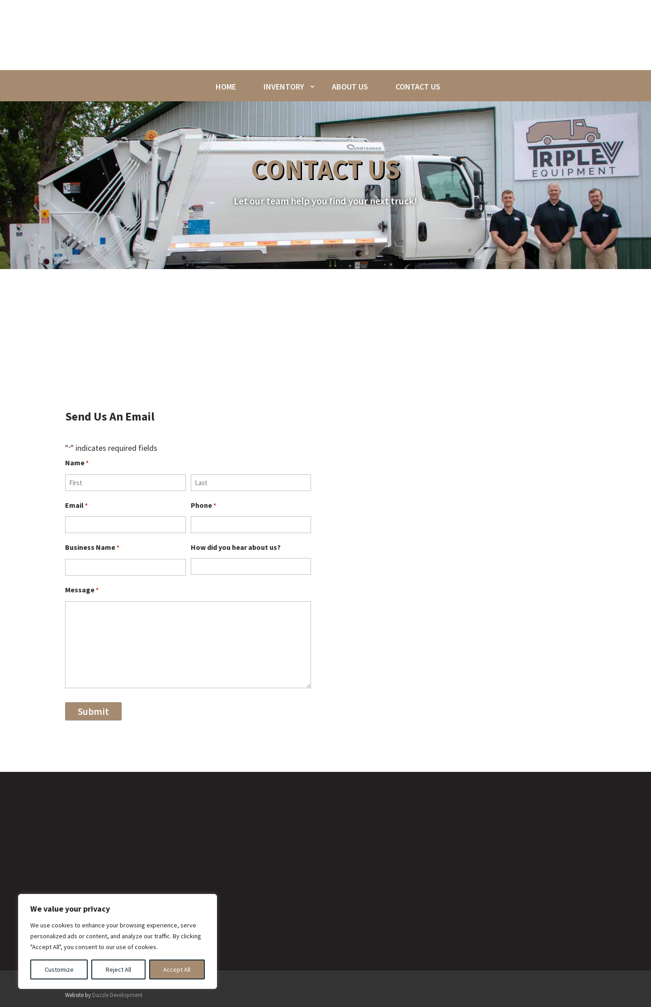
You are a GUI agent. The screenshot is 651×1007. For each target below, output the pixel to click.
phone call (432, 348)
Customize (59, 969)
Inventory (284, 86)
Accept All (176, 969)
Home (226, 86)
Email (76, 506)
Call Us (510, 655)
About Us (350, 86)
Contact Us (418, 86)
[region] (117, 941)
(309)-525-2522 (542, 698)
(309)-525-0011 (541, 671)
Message (82, 591)
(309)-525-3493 (543, 684)
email (469, 348)
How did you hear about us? (236, 547)
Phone (203, 506)
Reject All (118, 969)
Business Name (92, 548)
